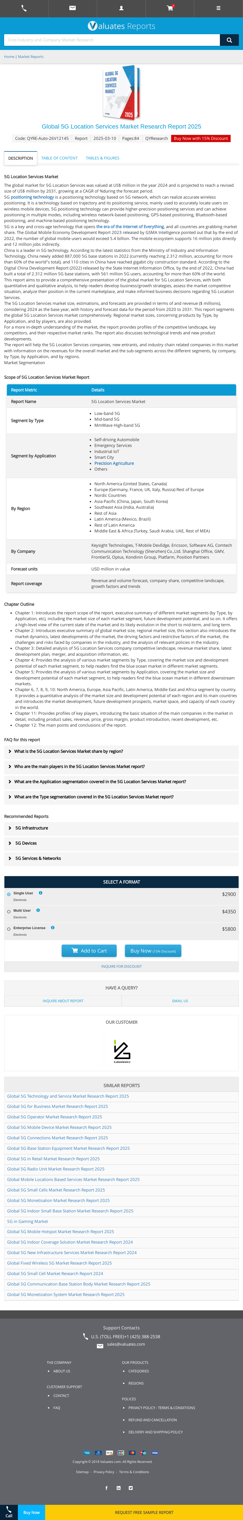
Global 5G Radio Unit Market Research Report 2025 (56, 1169)
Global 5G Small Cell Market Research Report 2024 (55, 1273)
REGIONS (136, 1383)
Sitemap (82, 1472)
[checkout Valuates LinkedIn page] (122, 1490)
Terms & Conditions (134, 1472)
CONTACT (61, 1395)
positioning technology (32, 197)
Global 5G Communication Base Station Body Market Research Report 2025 (79, 1284)
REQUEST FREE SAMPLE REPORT (144, 1512)
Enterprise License (29, 928)
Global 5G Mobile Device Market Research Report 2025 (59, 1127)
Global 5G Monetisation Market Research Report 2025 (58, 1200)
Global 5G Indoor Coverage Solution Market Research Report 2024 (70, 1242)
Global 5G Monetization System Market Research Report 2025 (66, 1294)
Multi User (22, 910)
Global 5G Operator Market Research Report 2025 (54, 1116)
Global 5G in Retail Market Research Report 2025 (53, 1158)
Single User (23, 893)
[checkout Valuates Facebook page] (109, 1490)
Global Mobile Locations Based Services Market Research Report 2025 (73, 1179)
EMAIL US (180, 1000)
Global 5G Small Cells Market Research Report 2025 (56, 1190)
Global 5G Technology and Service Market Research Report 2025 (68, 1096)
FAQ (56, 1407)
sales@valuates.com (126, 1344)
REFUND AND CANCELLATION (153, 1419)
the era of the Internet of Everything (130, 226)
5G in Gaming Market (27, 1221)
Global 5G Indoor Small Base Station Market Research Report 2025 (70, 1211)
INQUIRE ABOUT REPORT (63, 1000)
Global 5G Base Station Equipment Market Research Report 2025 (68, 1148)
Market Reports (30, 56)
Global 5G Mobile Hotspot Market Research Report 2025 (60, 1231)
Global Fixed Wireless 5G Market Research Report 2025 (59, 1263)
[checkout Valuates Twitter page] (134, 1490)
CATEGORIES (139, 1371)
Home (9, 56)
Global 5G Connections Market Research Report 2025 (57, 1137)
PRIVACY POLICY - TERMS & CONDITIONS (162, 1407)
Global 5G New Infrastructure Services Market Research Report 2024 (72, 1252)
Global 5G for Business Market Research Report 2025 (57, 1106)
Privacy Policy (104, 1472)
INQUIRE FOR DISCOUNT (121, 966)
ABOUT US (61, 1371)
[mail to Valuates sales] (72, 8)
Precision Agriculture (114, 463)
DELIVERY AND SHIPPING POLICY (156, 1432)
